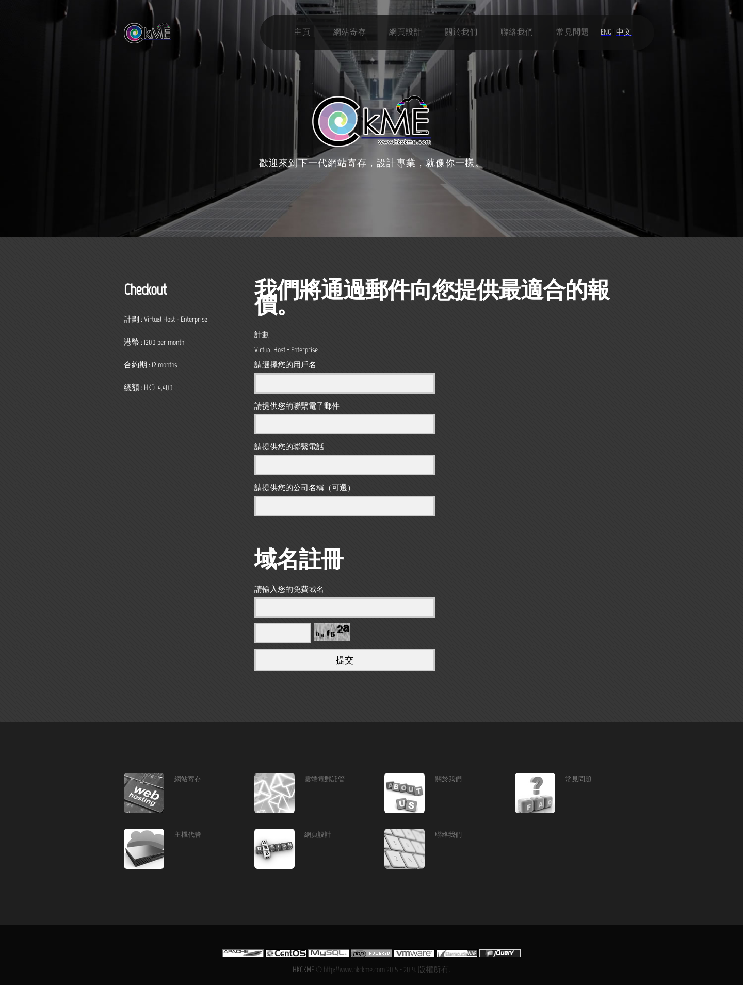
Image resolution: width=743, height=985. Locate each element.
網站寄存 (349, 32)
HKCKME (303, 969)
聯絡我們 (517, 32)
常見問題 (572, 32)
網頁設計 (405, 32)
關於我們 (461, 32)
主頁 (302, 32)
